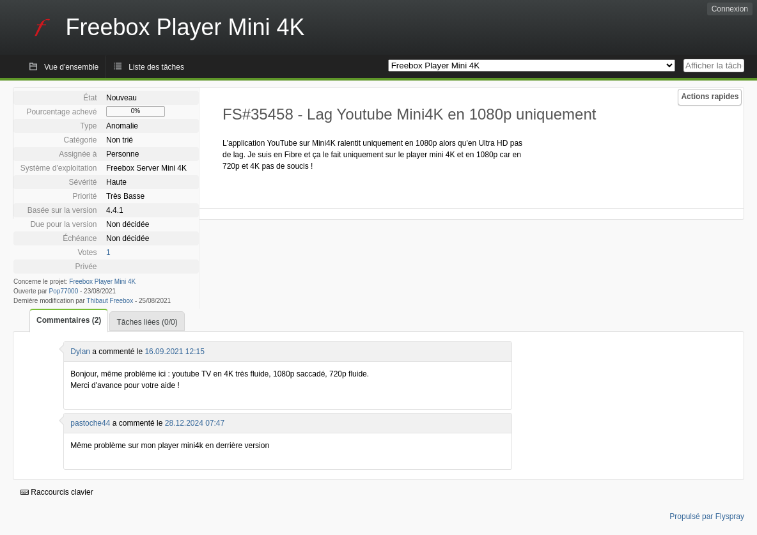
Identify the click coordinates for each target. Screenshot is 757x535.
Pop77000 (64, 291)
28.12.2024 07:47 (194, 423)
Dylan (80, 351)
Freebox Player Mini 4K (102, 281)
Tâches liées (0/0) (146, 322)
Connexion (730, 8)
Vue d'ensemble (71, 67)
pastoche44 (90, 423)
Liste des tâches (156, 67)
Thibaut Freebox (109, 300)
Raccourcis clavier (56, 492)
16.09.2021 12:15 (174, 351)
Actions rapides (709, 96)
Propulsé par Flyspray (706, 516)
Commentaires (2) (68, 320)
